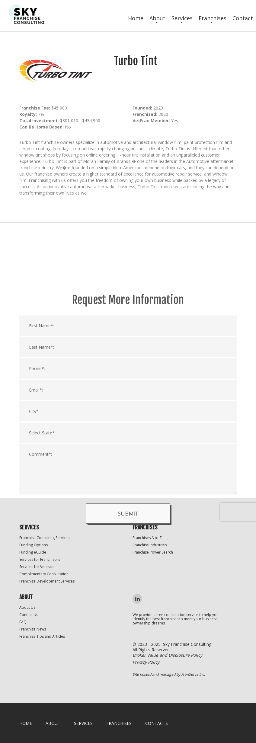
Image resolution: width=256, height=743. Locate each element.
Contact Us (28, 614)
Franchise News (32, 629)
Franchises (212, 18)
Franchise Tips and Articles (42, 636)
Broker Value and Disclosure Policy (167, 655)
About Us (27, 607)
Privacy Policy (146, 662)
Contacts (156, 723)
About (157, 18)
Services (182, 18)
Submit (128, 584)
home (25, 723)
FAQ (23, 621)
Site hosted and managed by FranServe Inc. (169, 674)
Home (135, 18)
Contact (242, 18)
